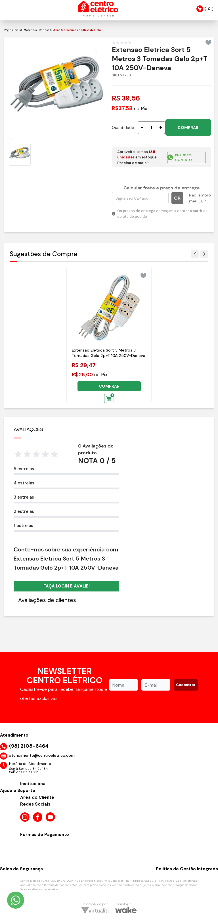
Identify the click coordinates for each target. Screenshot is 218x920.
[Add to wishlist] (208, 42)
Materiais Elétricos (36, 30)
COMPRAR (188, 127)
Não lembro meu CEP (200, 198)
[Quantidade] (151, 127)
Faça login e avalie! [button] (66, 586)
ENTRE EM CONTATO (179, 157)
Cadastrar (186, 684)
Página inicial (13, 30)
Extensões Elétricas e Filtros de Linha (76, 30)
